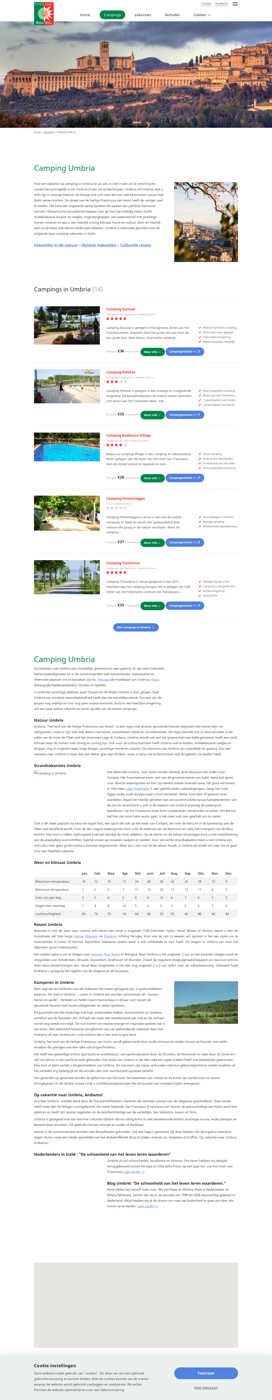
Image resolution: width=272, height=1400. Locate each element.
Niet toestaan (206, 1387)
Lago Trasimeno (137, 796)
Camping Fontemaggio (125, 496)
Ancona (96, 962)
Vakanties (143, 14)
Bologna (91, 944)
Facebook (221, 3)
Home (85, 14)
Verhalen (172, 14)
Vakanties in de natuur (56, 244)
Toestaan (206, 1373)
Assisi (155, 676)
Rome (115, 962)
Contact (206, 3)
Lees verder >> (134, 1179)
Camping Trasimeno (123, 560)
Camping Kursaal (120, 309)
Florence (110, 944)
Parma (78, 944)
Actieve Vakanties (99, 244)
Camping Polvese (120, 371)
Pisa (107, 962)
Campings (112, 14)
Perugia (103, 676)
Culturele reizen (135, 244)
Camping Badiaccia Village (128, 434)
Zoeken (200, 14)
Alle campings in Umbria (134, 624)
